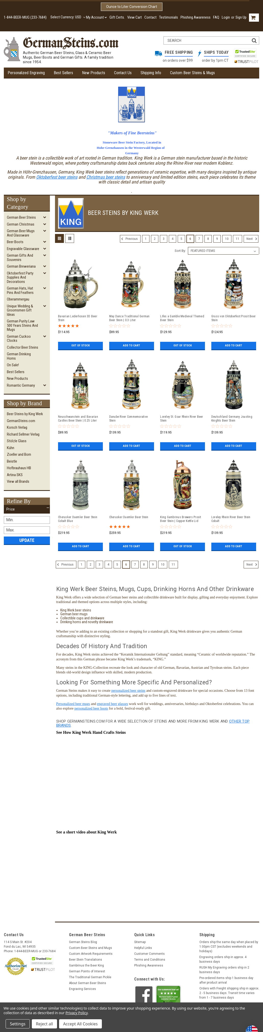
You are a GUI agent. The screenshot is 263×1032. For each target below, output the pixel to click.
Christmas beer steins (105, 177)
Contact (150, 17)
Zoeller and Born (19, 454)
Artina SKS (15, 475)
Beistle (12, 461)
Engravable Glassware (23, 248)
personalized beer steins (128, 689)
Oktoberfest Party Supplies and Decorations (20, 277)
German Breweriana (21, 266)
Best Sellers (63, 72)
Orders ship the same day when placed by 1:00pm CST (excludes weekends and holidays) (228, 944)
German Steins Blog (83, 940)
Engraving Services (82, 987)
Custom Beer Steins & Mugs (192, 72)
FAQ (216, 17)
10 (227, 239)
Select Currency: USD (67, 17)
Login (226, 17)
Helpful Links (143, 946)
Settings (17, 1024)
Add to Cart (131, 346)
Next (252, 238)
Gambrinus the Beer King (86, 963)
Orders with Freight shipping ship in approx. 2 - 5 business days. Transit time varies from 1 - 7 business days (229, 991)
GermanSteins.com (21, 421)
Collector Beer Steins (22, 347)
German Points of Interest (87, 969)
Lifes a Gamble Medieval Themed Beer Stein (182, 318)
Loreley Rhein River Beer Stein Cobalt (231, 519)
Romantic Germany (21, 385)
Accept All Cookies (80, 1024)
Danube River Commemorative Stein (128, 418)
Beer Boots (15, 242)
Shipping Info (151, 72)
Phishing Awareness (196, 17)
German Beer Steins (21, 217)
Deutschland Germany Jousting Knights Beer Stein (231, 418)
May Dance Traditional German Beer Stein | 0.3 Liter (129, 318)
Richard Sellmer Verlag (23, 434)
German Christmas (20, 224)
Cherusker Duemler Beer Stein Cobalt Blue (77, 519)
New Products (93, 72)
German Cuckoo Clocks (19, 338)
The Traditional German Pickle (90, 975)
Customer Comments (149, 952)
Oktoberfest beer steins (56, 177)
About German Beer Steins (87, 981)
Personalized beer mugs (73, 702)
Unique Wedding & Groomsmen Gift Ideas (20, 310)
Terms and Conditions (149, 958)
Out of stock (80, 346)
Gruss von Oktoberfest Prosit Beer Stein (233, 318)
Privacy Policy (76, 1012)
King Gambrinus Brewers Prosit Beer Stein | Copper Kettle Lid (180, 519)
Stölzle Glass (16, 441)
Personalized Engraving (26, 72)
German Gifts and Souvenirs (20, 257)
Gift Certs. (117, 17)
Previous (129, 238)
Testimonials (168, 17)
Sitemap (140, 940)
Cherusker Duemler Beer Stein (128, 517)
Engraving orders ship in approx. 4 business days (222, 957)
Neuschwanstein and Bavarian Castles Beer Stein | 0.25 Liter (78, 418)
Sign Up (241, 17)
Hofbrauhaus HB (19, 468)
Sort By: (180, 251)
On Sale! (13, 365)
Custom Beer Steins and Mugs (90, 946)
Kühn (10, 448)
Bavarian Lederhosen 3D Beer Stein (77, 318)
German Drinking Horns (19, 356)
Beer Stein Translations (85, 958)
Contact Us (123, 72)
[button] (27, 509)
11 (237, 239)
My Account (96, 17)
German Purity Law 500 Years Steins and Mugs (22, 325)
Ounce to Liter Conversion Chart (131, 7)
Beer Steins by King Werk (25, 414)
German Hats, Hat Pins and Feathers (20, 290)
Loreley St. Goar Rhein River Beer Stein (181, 418)
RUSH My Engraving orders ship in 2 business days (224, 968)
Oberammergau (18, 299)
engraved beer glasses (112, 702)
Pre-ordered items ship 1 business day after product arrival (226, 978)
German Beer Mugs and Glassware (21, 233)
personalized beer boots (91, 707)
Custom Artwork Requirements (91, 952)
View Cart (134, 17)
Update (26, 540)
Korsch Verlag (17, 427)
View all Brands (18, 481)
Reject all (44, 1024)
